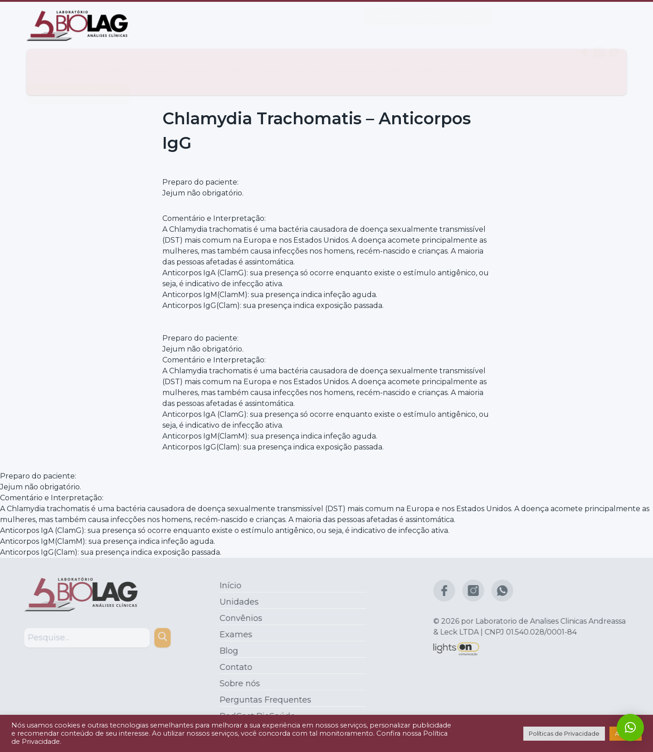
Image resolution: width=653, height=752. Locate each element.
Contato (267, 61)
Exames (158, 61)
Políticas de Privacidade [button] (564, 733)
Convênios (114, 61)
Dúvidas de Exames (441, 61)
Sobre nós (305, 61)
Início (39, 61)
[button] (630, 727)
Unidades (72, 61)
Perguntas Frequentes (263, 700)
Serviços (202, 61)
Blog (237, 61)
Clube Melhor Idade (365, 61)
